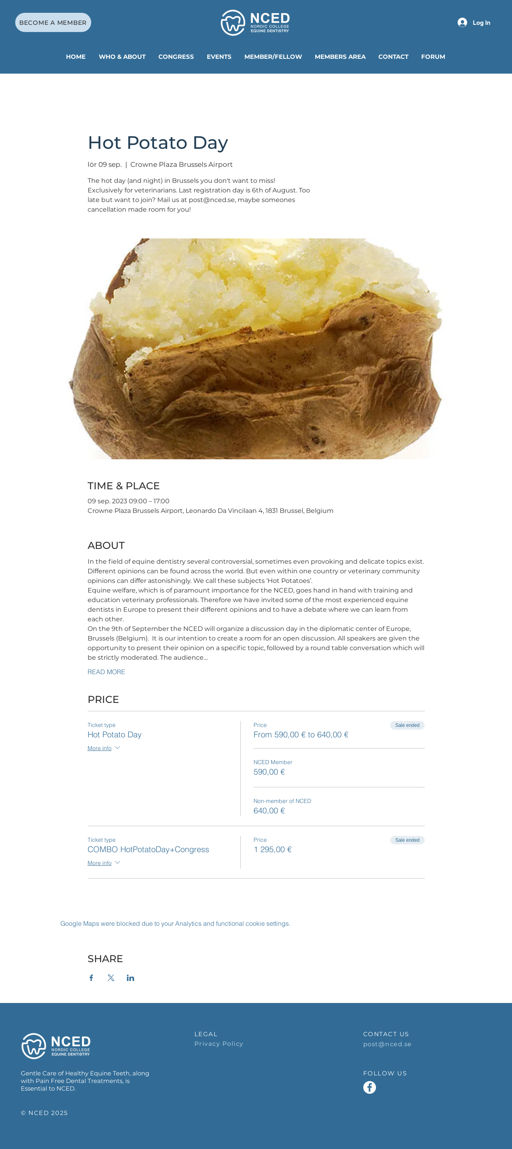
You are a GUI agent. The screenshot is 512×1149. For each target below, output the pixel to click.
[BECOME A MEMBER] (53, 22)
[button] (122, 56)
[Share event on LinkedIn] (130, 978)
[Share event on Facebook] (91, 978)
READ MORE (106, 672)
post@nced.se (387, 1044)
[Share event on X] (111, 978)
